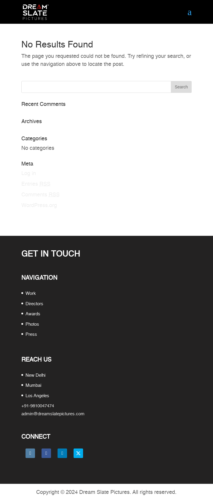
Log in (28, 173)
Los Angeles (37, 396)
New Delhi (35, 375)
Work (31, 293)
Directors (34, 304)
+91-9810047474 (37, 406)
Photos (32, 324)
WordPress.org (39, 205)
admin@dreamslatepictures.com (53, 414)
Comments (40, 195)
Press (31, 334)
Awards (33, 314)
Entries (35, 184)
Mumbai (33, 385)
